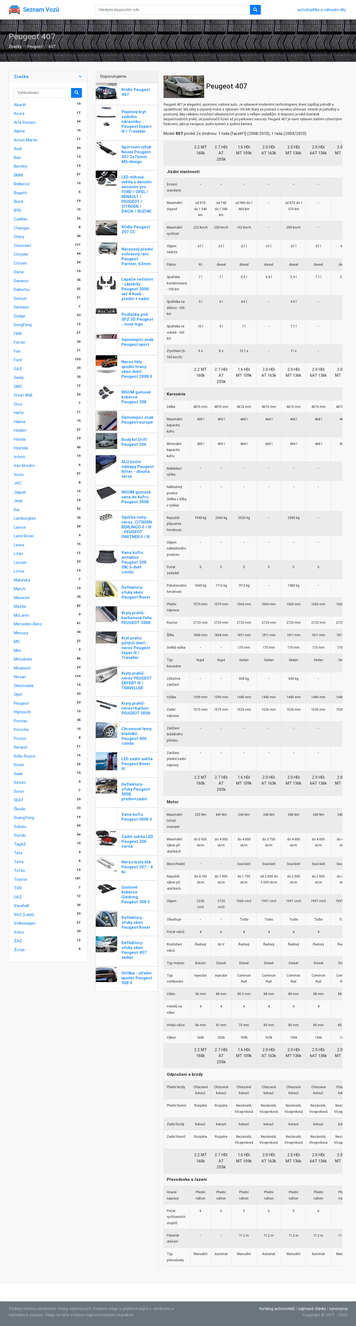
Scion (19, 791)
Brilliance (22, 183)
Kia (16, 509)
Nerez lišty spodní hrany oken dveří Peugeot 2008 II (136, 369)
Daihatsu (22, 289)
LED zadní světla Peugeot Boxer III (137, 763)
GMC (18, 386)
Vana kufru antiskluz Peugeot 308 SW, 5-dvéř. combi (133, 562)
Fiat (17, 351)
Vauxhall (21, 905)
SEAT (19, 799)
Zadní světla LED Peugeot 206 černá (137, 841)
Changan (22, 227)
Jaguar (20, 492)
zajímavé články (312, 1308)
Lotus (19, 571)
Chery (19, 236)
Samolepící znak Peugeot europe (137, 420)
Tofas (19, 870)
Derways (21, 307)
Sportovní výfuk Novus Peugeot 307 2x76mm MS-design (136, 154)
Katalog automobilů (277, 1308)
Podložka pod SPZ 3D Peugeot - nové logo (137, 319)
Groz (18, 404)
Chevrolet (22, 245)
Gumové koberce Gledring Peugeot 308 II (135, 894)
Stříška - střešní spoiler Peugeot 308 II (136, 977)
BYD (17, 210)
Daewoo (21, 280)
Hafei (19, 412)
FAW (18, 333)
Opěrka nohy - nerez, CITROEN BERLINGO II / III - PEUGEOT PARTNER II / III (136, 527)
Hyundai (21, 447)
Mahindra (22, 580)
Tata (18, 852)
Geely (19, 377)
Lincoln (20, 562)
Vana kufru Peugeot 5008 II (136, 817)
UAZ (18, 896)
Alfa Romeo (25, 122)
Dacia (19, 271)
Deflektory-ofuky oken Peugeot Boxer (135, 592)
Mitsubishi (23, 659)
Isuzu (19, 474)
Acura (19, 113)
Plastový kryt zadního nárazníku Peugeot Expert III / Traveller (136, 121)
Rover (19, 764)
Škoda (19, 808)
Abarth (20, 104)
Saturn (20, 782)
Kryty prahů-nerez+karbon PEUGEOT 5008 (135, 708)
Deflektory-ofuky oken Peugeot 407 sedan (134, 950)
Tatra (19, 861)
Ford (18, 359)
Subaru (20, 826)
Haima (19, 421)
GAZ (18, 368)
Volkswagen (25, 923)
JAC (17, 483)
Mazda (20, 606)
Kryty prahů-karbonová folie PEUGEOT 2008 (136, 617)
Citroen (20, 263)
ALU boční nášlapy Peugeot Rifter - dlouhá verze (137, 469)
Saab (18, 773)
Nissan (20, 676)
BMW (18, 175)
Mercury (21, 632)
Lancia (19, 527)
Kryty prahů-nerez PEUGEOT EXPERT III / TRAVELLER (136, 680)
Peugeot (35, 46)
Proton (20, 738)
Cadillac (21, 219)
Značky (15, 46)
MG (17, 641)
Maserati (22, 597)
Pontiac (21, 720)
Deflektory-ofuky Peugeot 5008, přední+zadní (135, 791)
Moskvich (22, 668)
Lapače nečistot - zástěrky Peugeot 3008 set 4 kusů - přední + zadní (137, 289)
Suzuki (19, 835)
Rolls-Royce (24, 756)
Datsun (20, 298)
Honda (19, 439)
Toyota (20, 879)
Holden (20, 430)
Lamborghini (25, 518)
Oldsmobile (24, 685)
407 (52, 46)
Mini (17, 650)
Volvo (19, 932)
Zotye (19, 949)
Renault (20, 747)
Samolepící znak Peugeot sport (137, 342)
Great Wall (23, 395)
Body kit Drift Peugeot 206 (134, 442)
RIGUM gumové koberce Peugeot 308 (136, 396)
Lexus (19, 544)
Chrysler (21, 254)
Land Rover (24, 535)
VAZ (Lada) (24, 914)
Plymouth (22, 711)
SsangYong (24, 817)
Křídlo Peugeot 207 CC (135, 229)
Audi (18, 148)
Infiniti (19, 456)
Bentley (20, 166)
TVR (18, 887)
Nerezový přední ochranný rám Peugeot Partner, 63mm (137, 256)
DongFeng (23, 324)
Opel (18, 694)
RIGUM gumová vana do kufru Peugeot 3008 (136, 496)
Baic (17, 157)
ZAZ (18, 940)
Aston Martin (25, 139)
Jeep (18, 500)
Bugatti (20, 192)
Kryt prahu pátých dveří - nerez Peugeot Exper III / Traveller (135, 647)
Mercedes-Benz (28, 623)
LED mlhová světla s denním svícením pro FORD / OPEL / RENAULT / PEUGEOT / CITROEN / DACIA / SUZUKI (136, 194)
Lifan (18, 553)
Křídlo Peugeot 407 (135, 92)
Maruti (19, 588)
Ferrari (19, 342)
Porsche (21, 729)
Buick (18, 201)
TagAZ (20, 844)
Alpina (19, 131)
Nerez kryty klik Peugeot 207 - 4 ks (137, 866)
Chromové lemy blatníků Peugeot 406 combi (136, 736)
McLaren (21, 615)
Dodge (19, 315)
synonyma (338, 1308)
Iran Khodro (24, 465)
